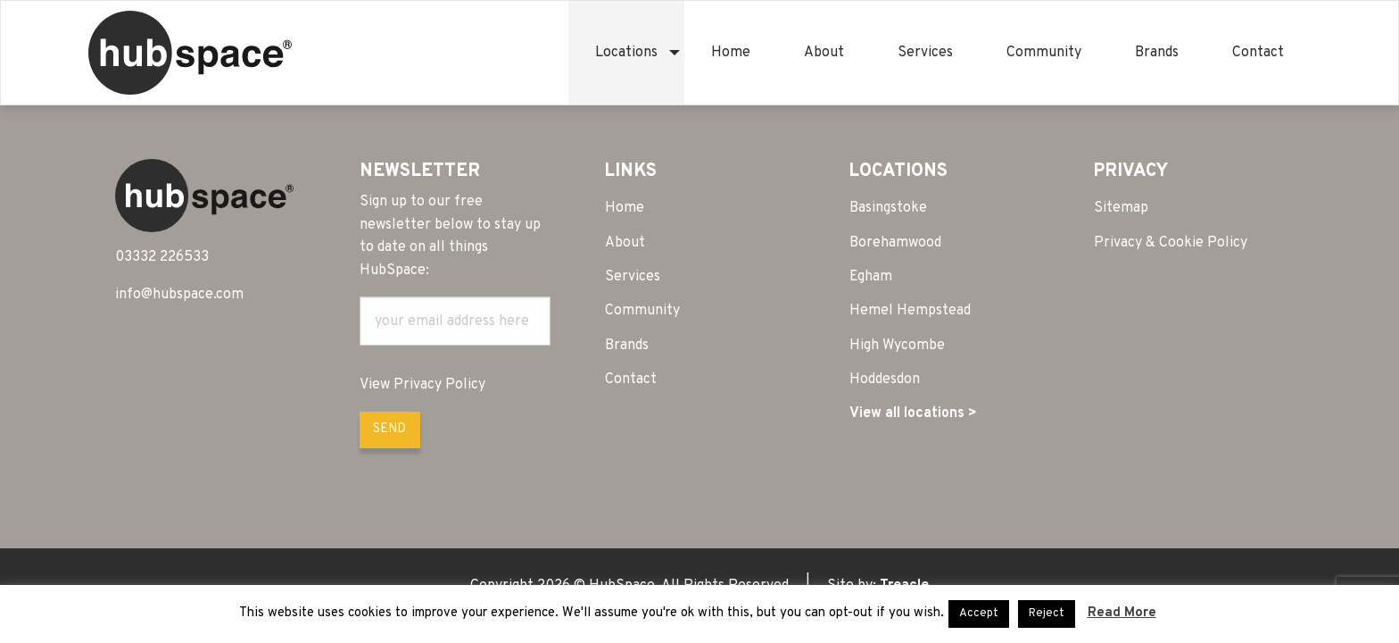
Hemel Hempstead (910, 311)
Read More (1122, 613)
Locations (626, 53)
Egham (870, 277)
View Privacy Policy (422, 385)
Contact (1258, 53)
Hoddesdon (884, 379)
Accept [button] (978, 613)
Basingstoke (888, 208)
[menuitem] (626, 52)
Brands (1157, 53)
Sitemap (1121, 208)
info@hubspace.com (179, 295)
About (824, 53)
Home (730, 53)
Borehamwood (895, 243)
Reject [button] (1046, 613)
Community (1043, 53)
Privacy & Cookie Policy (1170, 243)
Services (925, 53)
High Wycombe (897, 346)
